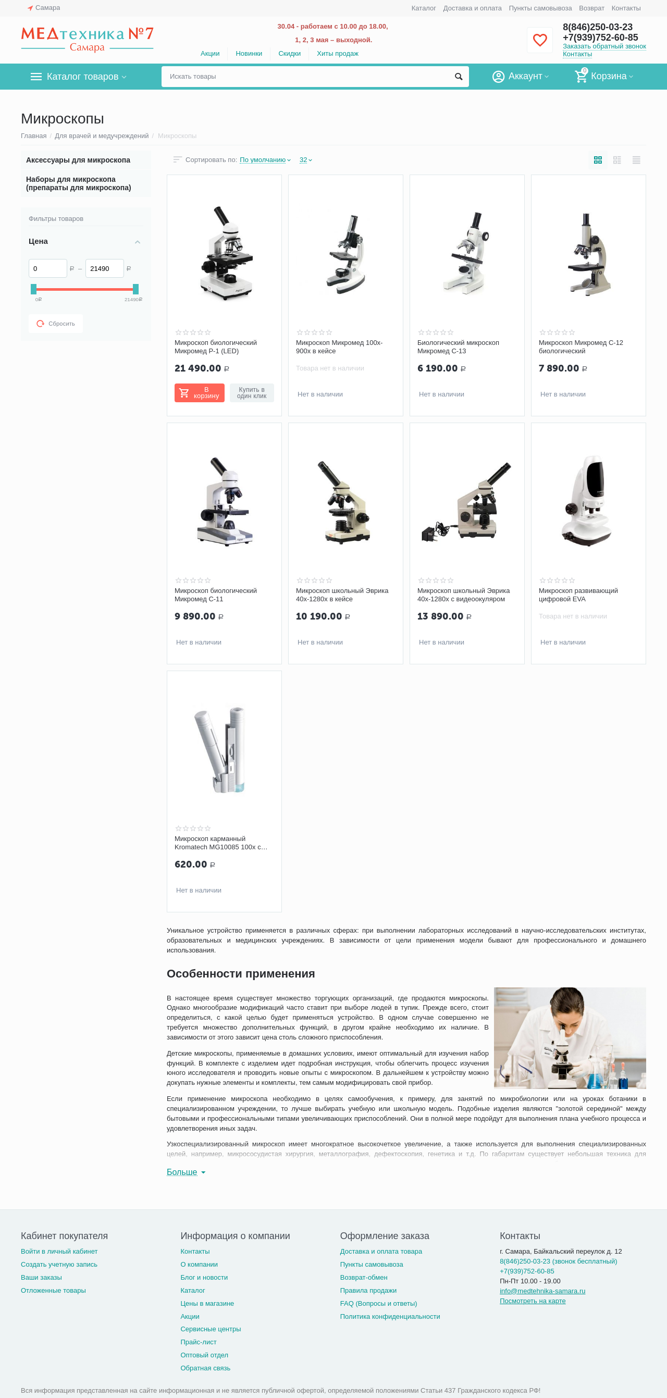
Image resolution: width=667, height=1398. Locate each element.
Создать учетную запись (59, 1264)
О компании (199, 1264)
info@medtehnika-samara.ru (542, 1291)
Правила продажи (368, 1290)
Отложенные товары (53, 1290)
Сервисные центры (210, 1329)
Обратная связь (205, 1368)
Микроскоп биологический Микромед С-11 (216, 595)
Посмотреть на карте (533, 1301)
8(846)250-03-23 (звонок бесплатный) (558, 1261)
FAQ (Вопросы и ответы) (378, 1303)
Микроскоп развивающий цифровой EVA (578, 595)
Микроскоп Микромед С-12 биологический (581, 347)
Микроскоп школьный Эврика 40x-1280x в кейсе (342, 595)
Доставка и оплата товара (381, 1251)
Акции (210, 53)
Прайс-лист (198, 1342)
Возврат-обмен (364, 1277)
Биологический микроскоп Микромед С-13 (458, 347)
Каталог (424, 8)
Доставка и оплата (472, 8)
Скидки (289, 53)
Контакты (626, 8)
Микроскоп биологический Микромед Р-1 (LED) (216, 347)
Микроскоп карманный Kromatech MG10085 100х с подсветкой (218, 843)
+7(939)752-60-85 (600, 37)
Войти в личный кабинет (59, 1251)
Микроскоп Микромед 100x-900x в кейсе (339, 347)
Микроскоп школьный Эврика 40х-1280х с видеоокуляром (463, 595)
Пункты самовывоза (540, 8)
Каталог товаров (82, 76)
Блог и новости (204, 1277)
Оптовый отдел (204, 1355)
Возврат (591, 8)
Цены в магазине (207, 1303)
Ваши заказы (41, 1277)
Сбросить (55, 323)
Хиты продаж (338, 53)
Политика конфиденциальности (390, 1316)
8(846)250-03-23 (598, 27)
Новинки (249, 53)
